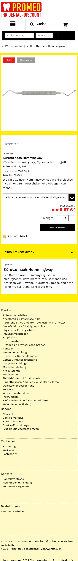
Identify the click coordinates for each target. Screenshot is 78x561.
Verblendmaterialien (16, 393)
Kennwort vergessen (16, 486)
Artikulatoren (11, 370)
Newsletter (10, 413)
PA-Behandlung (15, 45)
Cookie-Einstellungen (17, 425)
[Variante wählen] (39, 197)
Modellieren (10, 374)
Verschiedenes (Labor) (17, 404)
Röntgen (8, 348)
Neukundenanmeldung (17, 482)
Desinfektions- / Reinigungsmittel (24, 326)
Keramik (8, 389)
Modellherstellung (14, 367)
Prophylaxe (10, 337)
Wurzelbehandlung (15, 352)
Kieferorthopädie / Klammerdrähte (25, 400)
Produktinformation (19, 252)
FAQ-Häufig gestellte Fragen (21, 428)
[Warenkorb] (64, 24)
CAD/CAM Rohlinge (15, 363)
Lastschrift (10, 453)
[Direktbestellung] (58, 35)
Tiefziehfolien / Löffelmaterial (22, 378)
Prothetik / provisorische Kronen (24, 344)
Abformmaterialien (15, 315)
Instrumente (11, 341)
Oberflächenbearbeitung (18, 385)
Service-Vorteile (13, 417)
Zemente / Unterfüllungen (20, 355)
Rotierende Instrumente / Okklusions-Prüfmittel (34, 322)
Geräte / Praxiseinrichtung (20, 359)
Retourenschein (13, 421)
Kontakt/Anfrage (13, 478)
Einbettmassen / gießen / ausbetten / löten (31, 381)
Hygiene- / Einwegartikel (19, 330)
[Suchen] (38, 24)
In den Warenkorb (58, 227)
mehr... (7, 188)
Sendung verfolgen (13, 511)
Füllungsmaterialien (15, 333)
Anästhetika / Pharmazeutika (21, 318)
